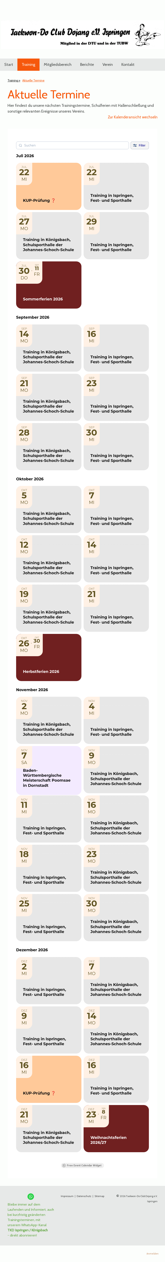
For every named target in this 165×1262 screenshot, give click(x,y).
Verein (107, 64)
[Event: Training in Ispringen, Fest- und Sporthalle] (116, 186)
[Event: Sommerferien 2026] (48, 285)
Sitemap (99, 1196)
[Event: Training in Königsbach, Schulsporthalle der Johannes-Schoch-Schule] (48, 235)
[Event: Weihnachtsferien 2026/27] (116, 1128)
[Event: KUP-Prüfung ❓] (48, 186)
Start (8, 64)
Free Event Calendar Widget (81, 1165)
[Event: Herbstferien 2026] (48, 657)
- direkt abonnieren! (22, 1235)
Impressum (67, 1196)
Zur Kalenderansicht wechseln (132, 117)
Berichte (87, 64)
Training (28, 64)
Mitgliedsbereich (58, 64)
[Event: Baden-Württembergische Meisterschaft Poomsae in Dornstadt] (48, 770)
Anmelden (153, 1253)
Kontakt (127, 64)
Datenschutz (84, 1196)
